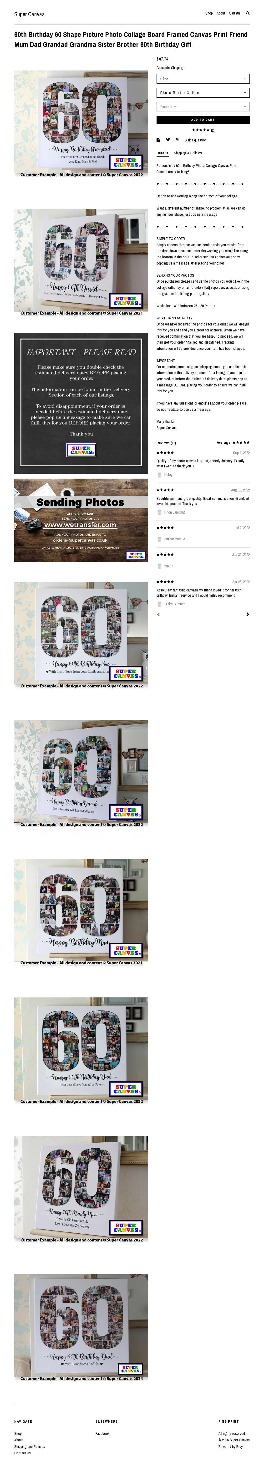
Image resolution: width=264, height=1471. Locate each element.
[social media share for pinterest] (178, 140)
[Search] (248, 13)
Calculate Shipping (170, 67)
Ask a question (196, 140)
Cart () (234, 13)
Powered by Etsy (230, 1446)
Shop (209, 13)
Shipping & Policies (188, 152)
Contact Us (22, 1453)
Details (163, 152)
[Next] (248, 614)
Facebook (102, 1433)
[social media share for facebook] (159, 140)
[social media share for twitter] (168, 140)
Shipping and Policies (29, 1446)
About (221, 13)
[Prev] (158, 615)
